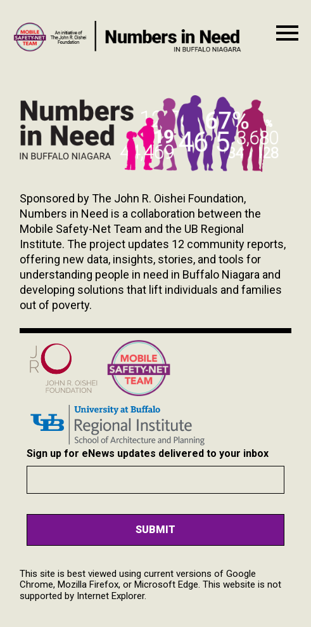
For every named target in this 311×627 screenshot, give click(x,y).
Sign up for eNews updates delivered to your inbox (148, 453)
